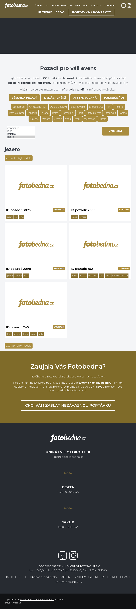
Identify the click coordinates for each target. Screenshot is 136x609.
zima (21, 216)
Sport (80, 113)
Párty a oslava (16, 113)
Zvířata (102, 119)
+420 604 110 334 (68, 527)
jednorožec (21, 128)
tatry (101, 275)
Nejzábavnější (55, 98)
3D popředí (19, 106)
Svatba (123, 113)
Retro (55, 113)
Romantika (67, 113)
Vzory (77, 119)
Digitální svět (96, 106)
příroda (83, 216)
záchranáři (89, 119)
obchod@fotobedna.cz (68, 456)
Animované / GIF (38, 106)
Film (109, 106)
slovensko (92, 275)
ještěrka (21, 134)
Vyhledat (115, 131)
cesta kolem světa (120, 275)
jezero (21, 137)
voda (26, 275)
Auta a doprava (59, 106)
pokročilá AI (114, 98)
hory (9, 334)
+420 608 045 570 (68, 491)
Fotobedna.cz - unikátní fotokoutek (37, 599)
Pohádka (32, 113)
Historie (119, 106)
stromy (25, 334)
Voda (68, 119)
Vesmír (58, 119)
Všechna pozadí (24, 98)
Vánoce (46, 119)
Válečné (34, 119)
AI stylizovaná (85, 98)
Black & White (77, 106)
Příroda (45, 113)
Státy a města (94, 113)
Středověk (110, 113)
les (16, 216)
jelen (21, 131)
